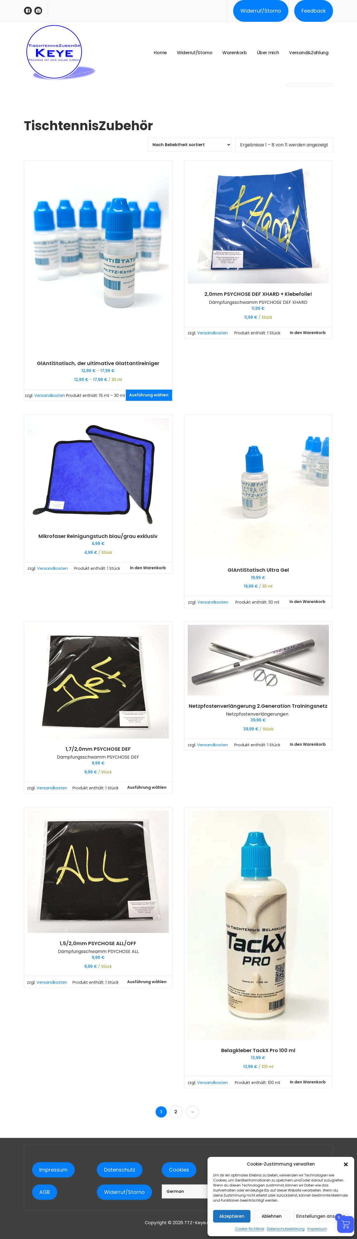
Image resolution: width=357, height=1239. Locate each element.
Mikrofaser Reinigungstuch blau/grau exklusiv (98, 536)
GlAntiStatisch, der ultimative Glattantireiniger (98, 363)
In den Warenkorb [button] (308, 332)
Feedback (313, 10)
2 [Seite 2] (175, 1112)
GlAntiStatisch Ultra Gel (258, 570)
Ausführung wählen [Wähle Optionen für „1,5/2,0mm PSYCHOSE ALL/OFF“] (147, 982)
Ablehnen (272, 1216)
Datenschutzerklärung (286, 1228)
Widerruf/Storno (260, 10)
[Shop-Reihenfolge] (189, 145)
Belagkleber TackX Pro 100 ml (258, 1050)
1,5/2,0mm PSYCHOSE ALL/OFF (98, 943)
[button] (346, 1164)
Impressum (317, 1228)
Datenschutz (119, 1230)
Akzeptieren (231, 1216)
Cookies (179, 1230)
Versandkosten (49, 395)
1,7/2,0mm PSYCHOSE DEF (98, 749)
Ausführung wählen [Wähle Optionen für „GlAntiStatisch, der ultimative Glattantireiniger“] (148, 395)
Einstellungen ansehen (321, 1216)
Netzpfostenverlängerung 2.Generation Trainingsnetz (258, 706)
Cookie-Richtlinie (249, 1228)
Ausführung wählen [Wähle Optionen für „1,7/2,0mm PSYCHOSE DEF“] (147, 787)
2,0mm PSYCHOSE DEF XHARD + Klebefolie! (258, 294)
